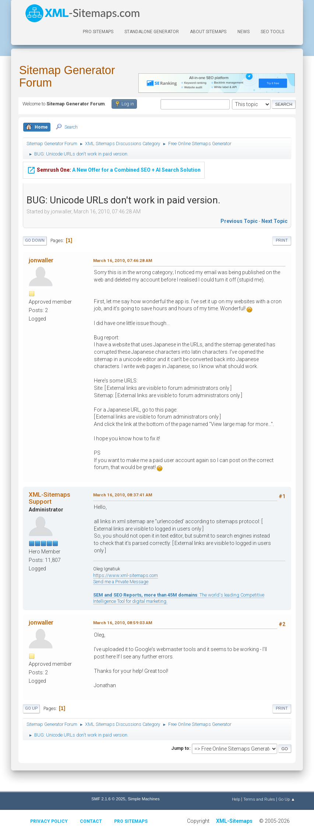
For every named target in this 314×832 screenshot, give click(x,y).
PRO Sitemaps (98, 31)
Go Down (35, 240)
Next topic (274, 221)
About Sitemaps (208, 31)
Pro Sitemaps (131, 821)
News (243, 31)
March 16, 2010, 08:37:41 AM (122, 494)
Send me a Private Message (120, 581)
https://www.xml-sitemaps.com (125, 575)
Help (236, 799)
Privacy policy (49, 821)
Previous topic (239, 221)
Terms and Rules (259, 799)
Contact (91, 821)
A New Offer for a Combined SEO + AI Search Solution (114, 169)
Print (282, 240)
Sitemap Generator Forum (67, 76)
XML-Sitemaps (234, 821)
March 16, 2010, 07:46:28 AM (122, 260)
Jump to (180, 748)
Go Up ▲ (286, 799)
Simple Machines (143, 799)
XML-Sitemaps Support (49, 498)
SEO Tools (272, 31)
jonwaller (41, 260)
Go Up (31, 708)
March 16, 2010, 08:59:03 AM (122, 622)
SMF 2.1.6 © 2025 (108, 799)
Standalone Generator (151, 31)
